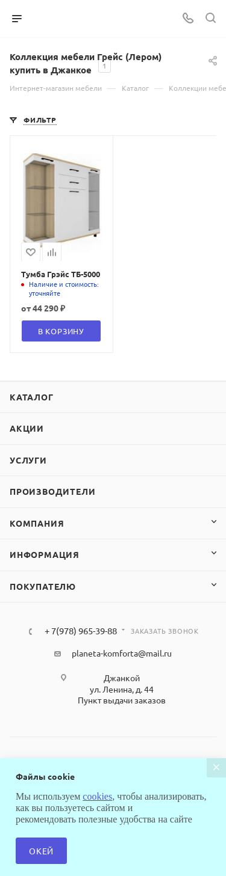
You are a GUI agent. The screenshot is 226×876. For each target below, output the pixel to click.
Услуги (28, 460)
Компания (37, 523)
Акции (27, 428)
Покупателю (43, 586)
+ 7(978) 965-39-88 (81, 631)
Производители (52, 491)
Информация (45, 554)
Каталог (32, 396)
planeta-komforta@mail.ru (122, 653)
